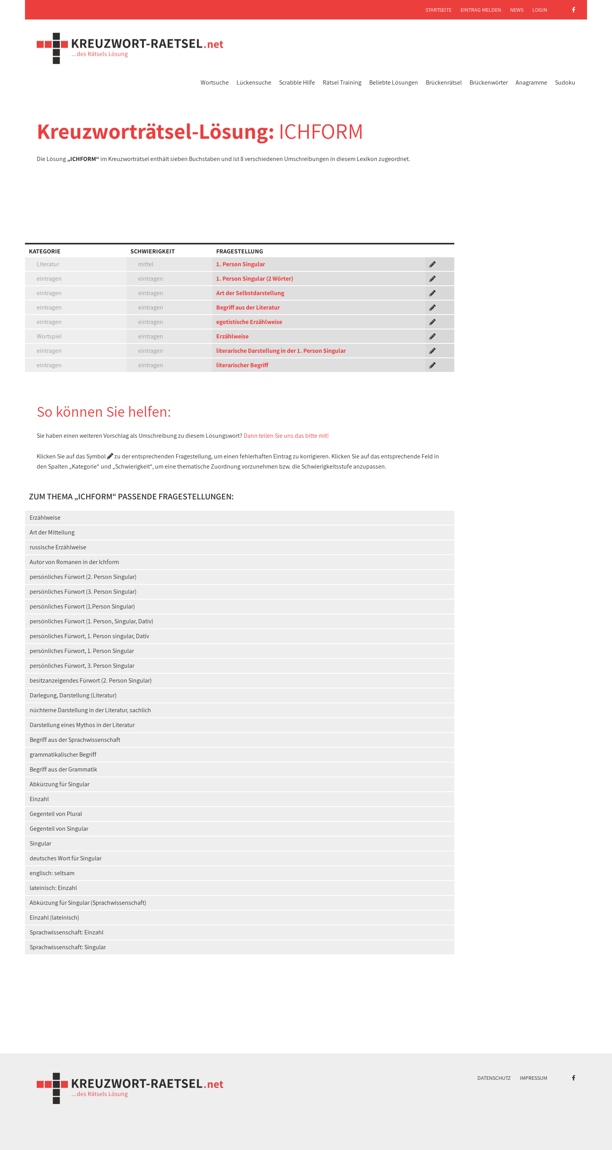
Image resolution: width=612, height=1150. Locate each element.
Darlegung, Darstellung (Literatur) (73, 695)
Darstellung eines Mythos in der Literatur (82, 725)
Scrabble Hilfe (297, 82)
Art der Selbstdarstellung (250, 293)
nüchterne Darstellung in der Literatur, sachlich (90, 710)
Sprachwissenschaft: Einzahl (66, 932)
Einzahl (39, 799)
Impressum (533, 1077)
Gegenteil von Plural (56, 814)
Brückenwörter (489, 82)
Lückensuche (254, 82)
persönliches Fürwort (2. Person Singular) (83, 577)
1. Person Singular (240, 264)
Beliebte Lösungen (393, 82)
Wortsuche (215, 82)
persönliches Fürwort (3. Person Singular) (83, 591)
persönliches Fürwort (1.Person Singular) (82, 606)
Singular (40, 843)
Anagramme (531, 82)
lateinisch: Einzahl (53, 888)
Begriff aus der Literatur (248, 307)
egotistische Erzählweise (249, 322)
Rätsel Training (342, 82)
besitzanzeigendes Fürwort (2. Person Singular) (91, 680)
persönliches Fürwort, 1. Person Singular (82, 651)
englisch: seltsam (52, 873)
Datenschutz (494, 1077)
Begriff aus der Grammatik (63, 769)
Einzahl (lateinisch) (54, 917)
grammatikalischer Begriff (63, 754)
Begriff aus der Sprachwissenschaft (75, 740)
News (516, 9)
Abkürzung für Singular (59, 784)
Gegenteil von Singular (59, 828)
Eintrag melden (481, 9)
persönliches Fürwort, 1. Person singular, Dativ (89, 636)
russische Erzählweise (58, 547)
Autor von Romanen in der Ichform (74, 562)
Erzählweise (232, 336)
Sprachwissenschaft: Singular (68, 947)
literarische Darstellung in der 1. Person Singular (281, 351)
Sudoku (565, 82)
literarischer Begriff (242, 365)
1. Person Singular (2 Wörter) (254, 278)
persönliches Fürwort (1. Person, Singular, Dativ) (91, 621)
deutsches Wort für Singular (65, 858)
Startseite (438, 9)
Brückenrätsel (444, 82)
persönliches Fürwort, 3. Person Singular (82, 666)
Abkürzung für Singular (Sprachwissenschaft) (88, 903)
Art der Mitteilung (52, 532)
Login (539, 9)
